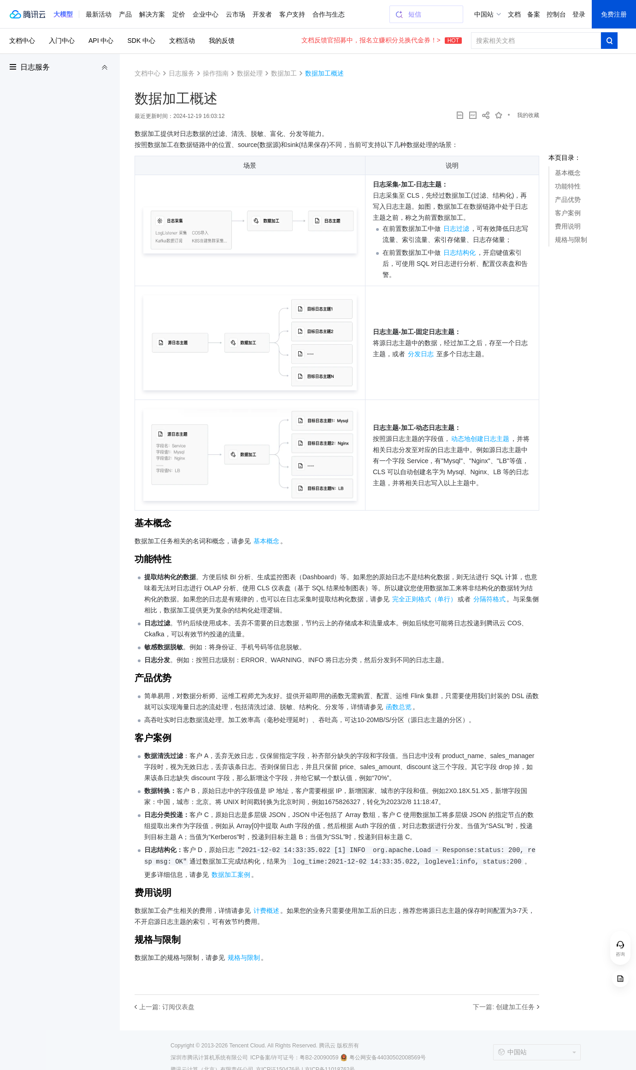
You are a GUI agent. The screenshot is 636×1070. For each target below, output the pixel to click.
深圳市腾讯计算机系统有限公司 (209, 1057)
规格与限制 (571, 239)
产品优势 (568, 199)
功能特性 (568, 186)
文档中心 (22, 40)
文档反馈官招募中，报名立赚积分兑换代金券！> (381, 40)
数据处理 (250, 73)
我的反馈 (222, 40)
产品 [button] (125, 14)
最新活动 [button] (99, 14)
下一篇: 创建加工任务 (504, 1007)
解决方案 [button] (152, 14)
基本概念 (568, 172)
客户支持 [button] (292, 14)
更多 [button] (318, 14)
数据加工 (284, 73)
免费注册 (614, 14)
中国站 (484, 14)
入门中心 (62, 40)
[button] (63, 14)
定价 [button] (178, 14)
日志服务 (35, 67)
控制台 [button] (556, 14)
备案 (533, 14)
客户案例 (568, 213)
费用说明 (568, 226)
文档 (514, 14)
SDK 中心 (141, 40)
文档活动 (182, 40)
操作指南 (216, 73)
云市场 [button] (235, 14)
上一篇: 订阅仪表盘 (166, 1007)
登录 (578, 14)
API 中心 (100, 40)
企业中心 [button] (205, 14)
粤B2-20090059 (319, 1057)
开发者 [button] (262, 14)
